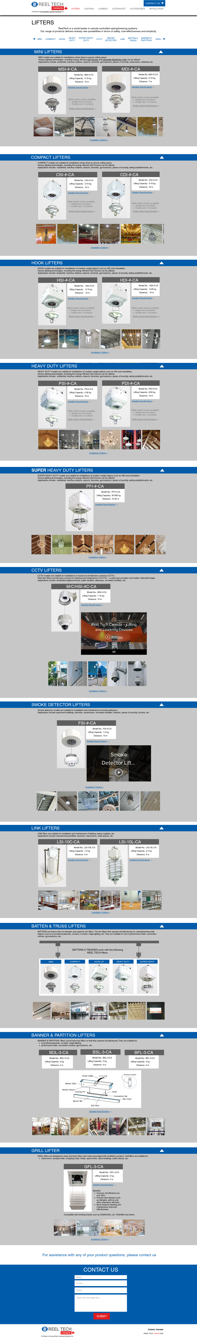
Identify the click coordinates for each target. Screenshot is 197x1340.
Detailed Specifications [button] (78, 87)
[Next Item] (158, 126)
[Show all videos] (114, 652)
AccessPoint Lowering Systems (50, 12)
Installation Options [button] (98, 140)
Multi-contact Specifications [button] (81, 108)
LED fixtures (92, 59)
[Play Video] (114, 637)
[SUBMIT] (101, 1316)
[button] (142, 192)
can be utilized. (133, 59)
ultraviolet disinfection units (115, 59)
